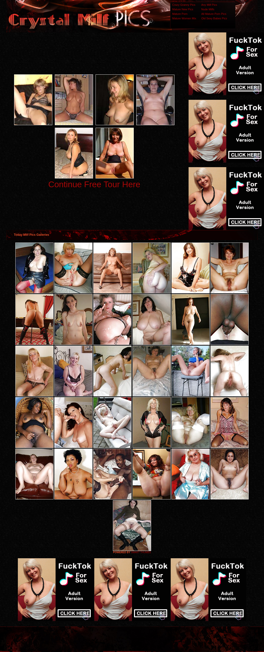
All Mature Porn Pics (213, 13)
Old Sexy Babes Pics (214, 18)
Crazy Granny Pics (183, 4)
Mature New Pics (182, 9)
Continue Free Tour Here (94, 184)
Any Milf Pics (209, 4)
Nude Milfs (207, 9)
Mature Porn (180, 13)
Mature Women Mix (184, 18)
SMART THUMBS (141, 552)
